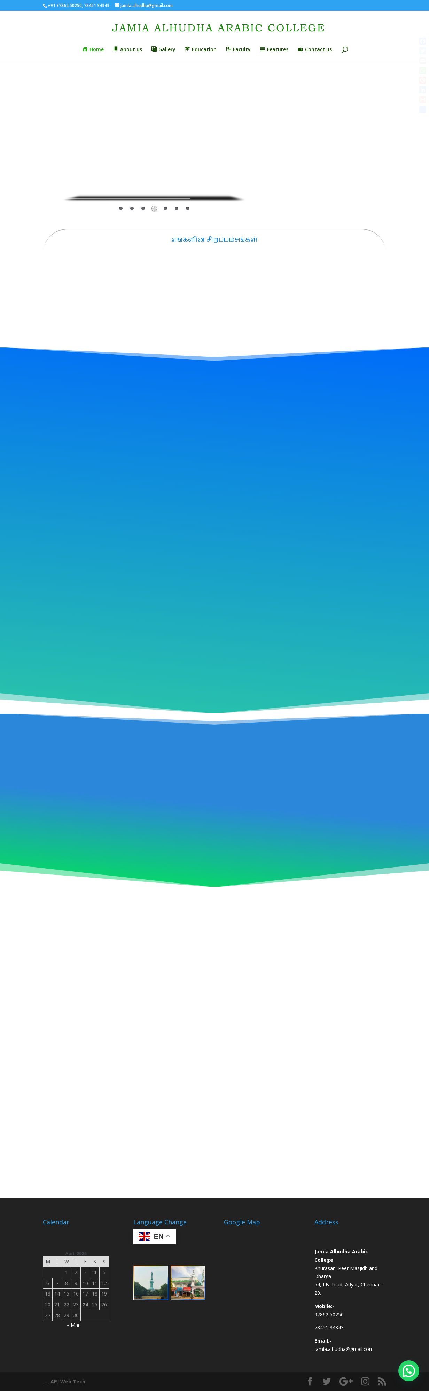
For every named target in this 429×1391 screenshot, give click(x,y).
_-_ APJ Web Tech (64, 1381)
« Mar (73, 1325)
